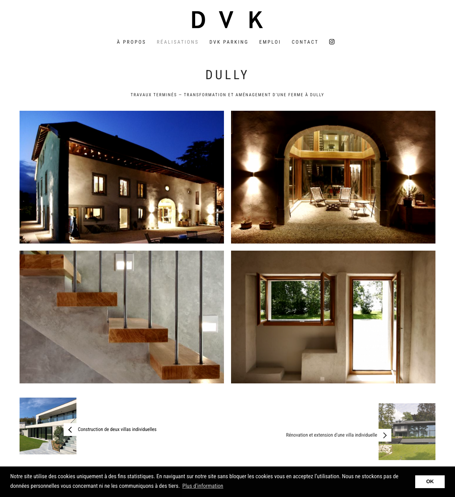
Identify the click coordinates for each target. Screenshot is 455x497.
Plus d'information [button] (202, 485)
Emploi (270, 42)
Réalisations (178, 42)
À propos (131, 42)
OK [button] (430, 482)
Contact (305, 42)
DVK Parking (228, 42)
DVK (227, 19)
